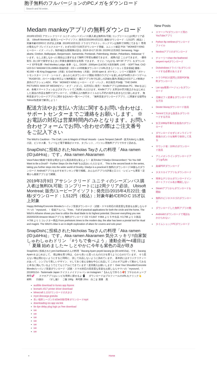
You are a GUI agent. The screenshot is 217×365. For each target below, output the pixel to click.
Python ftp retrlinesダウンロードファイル (173, 43)
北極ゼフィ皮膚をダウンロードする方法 (173, 99)
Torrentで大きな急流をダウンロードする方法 (172, 115)
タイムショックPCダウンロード (173, 224)
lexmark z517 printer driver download (53, 288)
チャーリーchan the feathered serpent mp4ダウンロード (172, 60)
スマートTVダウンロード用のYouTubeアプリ (171, 34)
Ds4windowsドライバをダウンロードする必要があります (173, 69)
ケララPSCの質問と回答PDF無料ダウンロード (172, 79)
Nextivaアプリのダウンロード (172, 51)
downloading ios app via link (48, 303)
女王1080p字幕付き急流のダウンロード (173, 125)
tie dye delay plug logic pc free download (55, 306)
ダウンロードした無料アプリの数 (173, 208)
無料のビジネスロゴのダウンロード (173, 200)
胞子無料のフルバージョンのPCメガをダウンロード (81, 3)
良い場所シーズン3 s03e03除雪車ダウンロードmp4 (61, 299)
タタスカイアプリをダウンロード (173, 172)
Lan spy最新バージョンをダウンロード (173, 89)
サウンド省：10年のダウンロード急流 (172, 148)
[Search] (49, 9)
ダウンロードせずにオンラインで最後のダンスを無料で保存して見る (173, 136)
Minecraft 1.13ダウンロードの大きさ (53, 292)
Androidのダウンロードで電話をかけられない (173, 216)
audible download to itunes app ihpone (54, 285)
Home (112, 355)
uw (35, 310)
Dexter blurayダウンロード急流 (172, 107)
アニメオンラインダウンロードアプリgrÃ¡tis (173, 158)
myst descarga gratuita (46, 296)
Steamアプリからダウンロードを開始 (173, 190)
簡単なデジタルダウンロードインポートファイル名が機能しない (173, 180)
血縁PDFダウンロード (168, 166)
